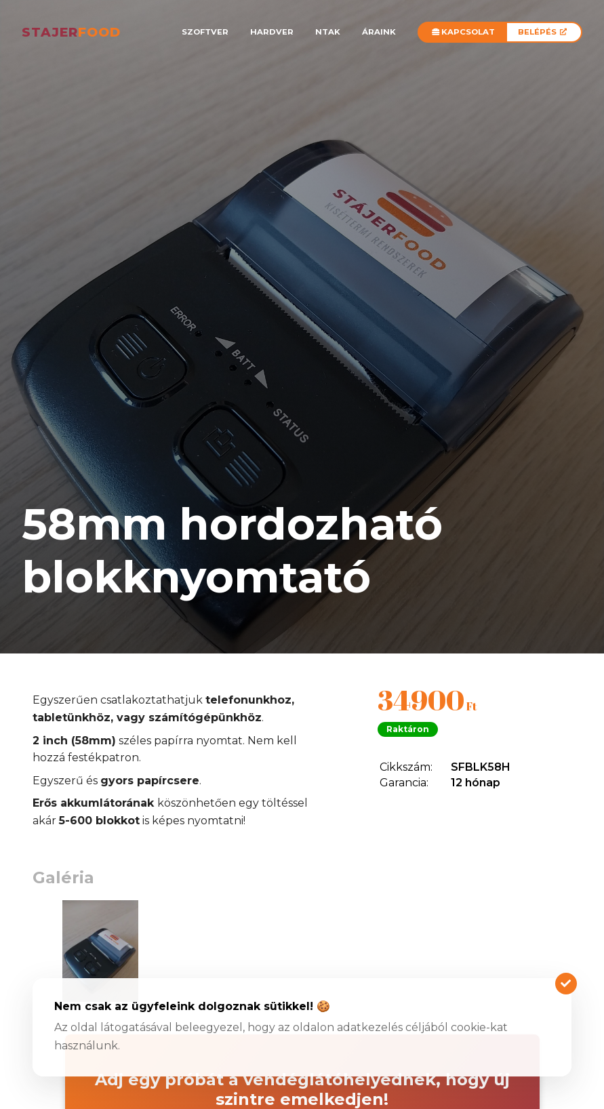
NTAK (327, 32)
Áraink (379, 32)
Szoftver (205, 32)
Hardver (272, 32)
